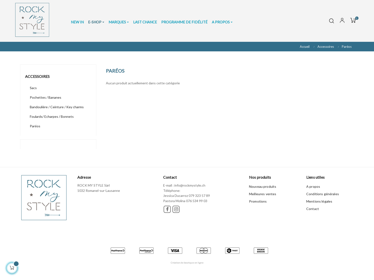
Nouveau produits (262, 186)
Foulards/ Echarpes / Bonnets (52, 116)
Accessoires (37, 76)
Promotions (258, 201)
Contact (312, 209)
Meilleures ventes (262, 194)
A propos (313, 186)
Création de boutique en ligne (187, 262)
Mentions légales (319, 201)
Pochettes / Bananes (45, 97)
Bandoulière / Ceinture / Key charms (57, 107)
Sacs (33, 88)
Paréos (35, 126)
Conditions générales (322, 194)
